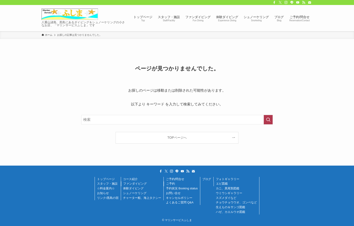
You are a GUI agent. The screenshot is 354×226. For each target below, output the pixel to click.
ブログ (206, 179)
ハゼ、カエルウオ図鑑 (230, 212)
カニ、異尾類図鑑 (227, 188)
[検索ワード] (177, 119)
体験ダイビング (133, 188)
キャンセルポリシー (179, 198)
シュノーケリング (135, 193)
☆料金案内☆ (106, 188)
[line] (292, 2)
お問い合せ (173, 193)
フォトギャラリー (227, 179)
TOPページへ (176, 137)
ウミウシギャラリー (229, 193)
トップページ (106, 179)
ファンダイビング (135, 183)
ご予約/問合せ (175, 179)
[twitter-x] (280, 2)
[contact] (309, 2)
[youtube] (298, 2)
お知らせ (103, 193)
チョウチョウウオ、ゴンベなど (236, 202)
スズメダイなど (226, 198)
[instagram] (286, 2)
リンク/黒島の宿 (108, 198)
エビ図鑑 (222, 183)
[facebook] (274, 2)
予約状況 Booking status (182, 188)
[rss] (304, 2)
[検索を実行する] (268, 119)
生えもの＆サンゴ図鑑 (230, 207)
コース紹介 (130, 179)
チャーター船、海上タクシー (142, 198)
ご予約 (170, 183)
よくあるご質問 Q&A (179, 202)
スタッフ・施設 (107, 183)
